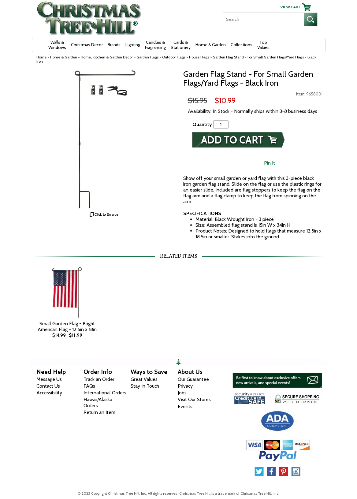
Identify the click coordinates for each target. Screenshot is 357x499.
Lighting (132, 44)
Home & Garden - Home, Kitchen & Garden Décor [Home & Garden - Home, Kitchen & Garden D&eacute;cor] (91, 57)
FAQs (89, 386)
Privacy (185, 386)
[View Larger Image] (104, 139)
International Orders (105, 393)
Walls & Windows (57, 44)
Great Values (144, 379)
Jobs (182, 393)
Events (185, 406)
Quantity (202, 124)
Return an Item (99, 412)
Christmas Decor (87, 44)
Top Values (263, 44)
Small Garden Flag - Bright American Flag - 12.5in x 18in (67, 326)
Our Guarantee (193, 379)
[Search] (263, 19)
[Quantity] (221, 124)
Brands (114, 44)
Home (41, 57)
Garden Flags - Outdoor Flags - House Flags (172, 57)
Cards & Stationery (181, 44)
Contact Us (48, 386)
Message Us (49, 379)
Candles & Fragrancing (155, 44)
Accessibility (49, 393)
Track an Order (99, 379)
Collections (241, 44)
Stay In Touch (145, 386)
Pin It (269, 163)
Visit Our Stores (194, 399)
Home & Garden (210, 44)
